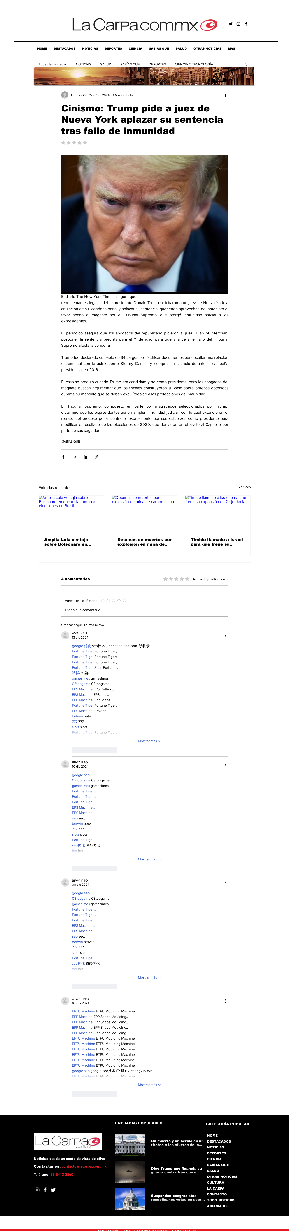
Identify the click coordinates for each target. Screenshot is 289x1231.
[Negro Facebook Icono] (246, 23)
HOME (212, 1135)
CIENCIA (214, 1159)
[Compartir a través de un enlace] (96, 457)
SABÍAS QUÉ (218, 1165)
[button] (245, 64)
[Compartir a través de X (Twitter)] (74, 457)
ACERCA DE (217, 1206)
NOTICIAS (83, 64)
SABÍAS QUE (130, 64)
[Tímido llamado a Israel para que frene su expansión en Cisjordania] (218, 514)
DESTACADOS (219, 1141)
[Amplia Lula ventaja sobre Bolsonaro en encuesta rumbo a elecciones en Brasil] (71, 514)
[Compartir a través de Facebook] (63, 457)
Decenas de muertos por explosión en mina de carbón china (144, 541)
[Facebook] (45, 1190)
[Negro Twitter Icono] (230, 23)
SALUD (105, 64)
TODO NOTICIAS (221, 1200)
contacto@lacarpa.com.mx (84, 1166)
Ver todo (245, 487)
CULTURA (215, 1182)
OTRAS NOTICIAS (222, 1176)
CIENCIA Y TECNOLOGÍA (194, 64)
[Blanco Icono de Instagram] (37, 1190)
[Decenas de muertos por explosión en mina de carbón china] (144, 514)
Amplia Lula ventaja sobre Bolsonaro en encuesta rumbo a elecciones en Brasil (67, 541)
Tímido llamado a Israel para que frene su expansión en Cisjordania (217, 541)
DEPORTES (157, 64)
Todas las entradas (53, 64)
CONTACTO (217, 1194)
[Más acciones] (225, 95)
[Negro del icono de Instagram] (238, 23)
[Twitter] (53, 1190)
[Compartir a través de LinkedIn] (85, 457)
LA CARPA (215, 1188)
